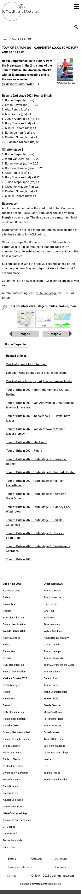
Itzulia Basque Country (56, 637)
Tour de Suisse (52, 671)
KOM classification (13, 617)
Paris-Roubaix (10, 786)
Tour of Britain (51, 685)
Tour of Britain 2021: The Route (26, 442)
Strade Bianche (11, 745)
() (20, 84)
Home (5, 39)
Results (7, 610)
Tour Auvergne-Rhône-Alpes (59, 664)
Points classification (14, 624)
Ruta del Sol (50, 604)
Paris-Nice (49, 617)
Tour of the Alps (52, 651)
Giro (46, 766)
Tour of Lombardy (12, 840)
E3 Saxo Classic (12, 759)
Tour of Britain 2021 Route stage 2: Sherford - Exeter (40, 472)
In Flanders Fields (13, 766)
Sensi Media (54, 884)
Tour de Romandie (54, 658)
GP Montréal (10, 833)
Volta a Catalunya (53, 631)
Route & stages (11, 590)
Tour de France (52, 772)
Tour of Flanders (12, 779)
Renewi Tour (50, 678)
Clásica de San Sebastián (17, 820)
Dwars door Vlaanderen (15, 772)
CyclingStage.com (23, 11)
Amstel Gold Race (13, 799)
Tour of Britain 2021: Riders (24, 450)
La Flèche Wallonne (13, 806)
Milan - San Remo (12, 752)
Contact (12, 875)
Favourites (9, 604)
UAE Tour (49, 610)
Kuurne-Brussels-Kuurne (16, 739)
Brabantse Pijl (10, 793)
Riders (6, 597)
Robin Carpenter (16, 344)
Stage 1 (25, 334)
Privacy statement (20, 867)
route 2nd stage (46, 293)
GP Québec (9, 826)
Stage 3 (56, 334)
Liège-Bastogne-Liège (15, 813)
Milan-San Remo (53, 712)
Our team (61, 858)
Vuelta (47, 759)
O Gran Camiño (52, 644)
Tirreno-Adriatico (53, 624)
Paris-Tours (9, 847)
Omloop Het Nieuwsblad (16, 732)
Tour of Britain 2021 (19, 559)
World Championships (55, 691)
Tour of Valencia (52, 590)
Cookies (60, 867)
